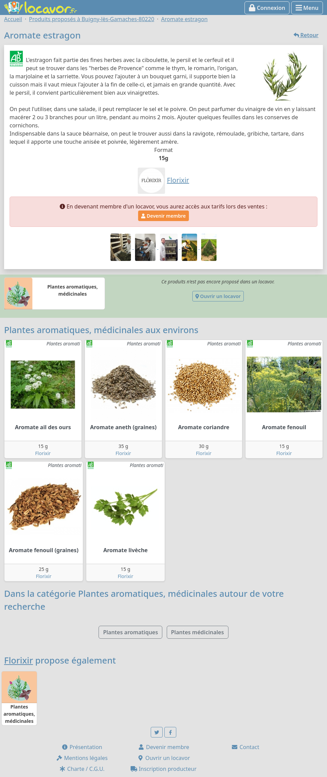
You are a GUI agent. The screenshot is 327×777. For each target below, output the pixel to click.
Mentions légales (82, 758)
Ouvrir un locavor (218, 296)
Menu (307, 8)
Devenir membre (163, 216)
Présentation (81, 747)
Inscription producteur (164, 769)
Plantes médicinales (197, 632)
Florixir (43, 453)
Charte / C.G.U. (82, 769)
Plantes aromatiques (130, 632)
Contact (245, 747)
